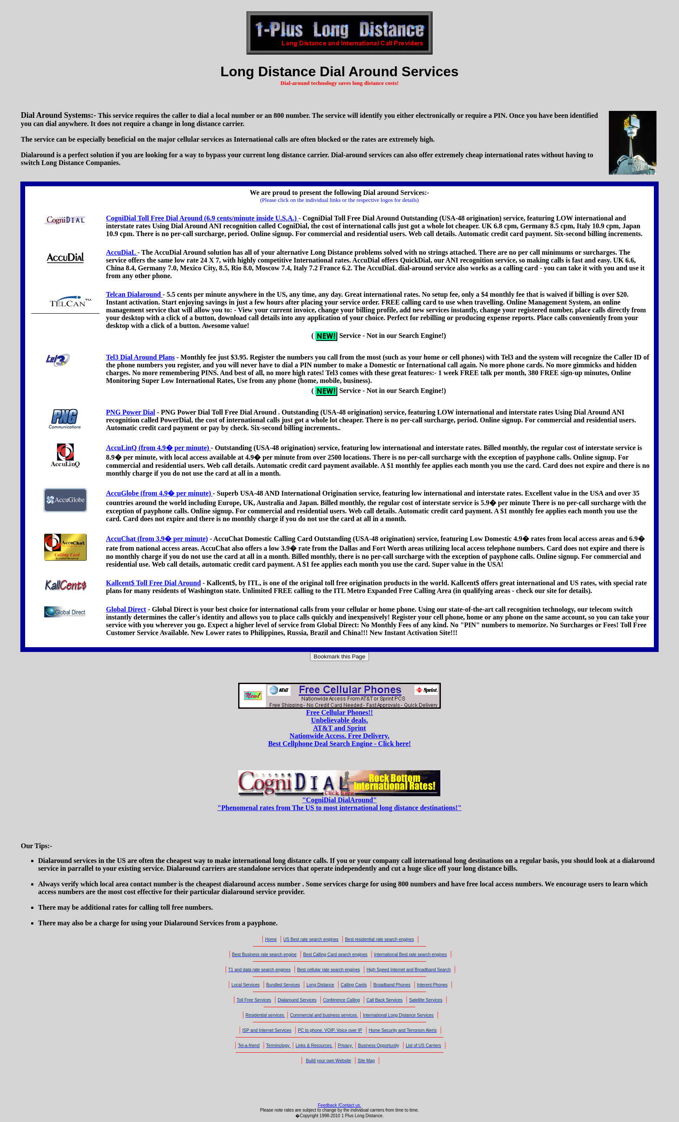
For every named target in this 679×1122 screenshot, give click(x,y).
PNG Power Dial (130, 412)
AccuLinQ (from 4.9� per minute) (158, 447)
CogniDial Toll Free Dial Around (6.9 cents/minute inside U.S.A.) (202, 218)
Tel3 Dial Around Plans (140, 357)
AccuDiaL (121, 252)
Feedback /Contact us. (339, 1105)
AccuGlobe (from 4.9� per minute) (159, 493)
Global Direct (126, 609)
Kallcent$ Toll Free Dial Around (153, 583)
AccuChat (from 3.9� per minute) (157, 538)
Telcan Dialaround (134, 294)
